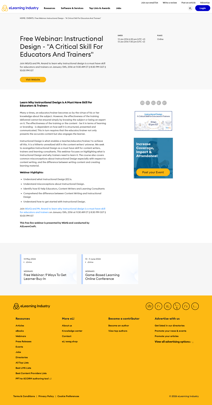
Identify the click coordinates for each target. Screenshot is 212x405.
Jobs (18, 352)
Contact (66, 336)
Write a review (170, 2)
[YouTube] (176, 306)
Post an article (189, 2)
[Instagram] (195, 306)
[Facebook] (149, 306)
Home (22, 18)
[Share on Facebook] (142, 103)
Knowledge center (72, 330)
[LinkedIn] (167, 306)
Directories (22, 357)
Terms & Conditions (24, 396)
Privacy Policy (46, 396)
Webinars (21, 336)
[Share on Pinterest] (164, 103)
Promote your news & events (170, 330)
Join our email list (149, 2)
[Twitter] (158, 306)
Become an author (118, 325)
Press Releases (23, 341)
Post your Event (153, 172)
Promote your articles (166, 336)
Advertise (205, 2)
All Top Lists (22, 362)
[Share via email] (159, 103)
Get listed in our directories (169, 325)
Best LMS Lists (23, 367)
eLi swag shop (70, 341)
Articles (20, 325)
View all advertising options (174, 341)
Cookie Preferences (68, 396)
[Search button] (190, 8)
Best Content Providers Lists (31, 373)
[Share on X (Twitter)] (148, 103)
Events (30, 18)
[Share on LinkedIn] (153, 103)
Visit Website (33, 79)
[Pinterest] (186, 306)
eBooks (20, 330)
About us (67, 325)
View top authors (117, 330)
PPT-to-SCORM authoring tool (34, 378)
